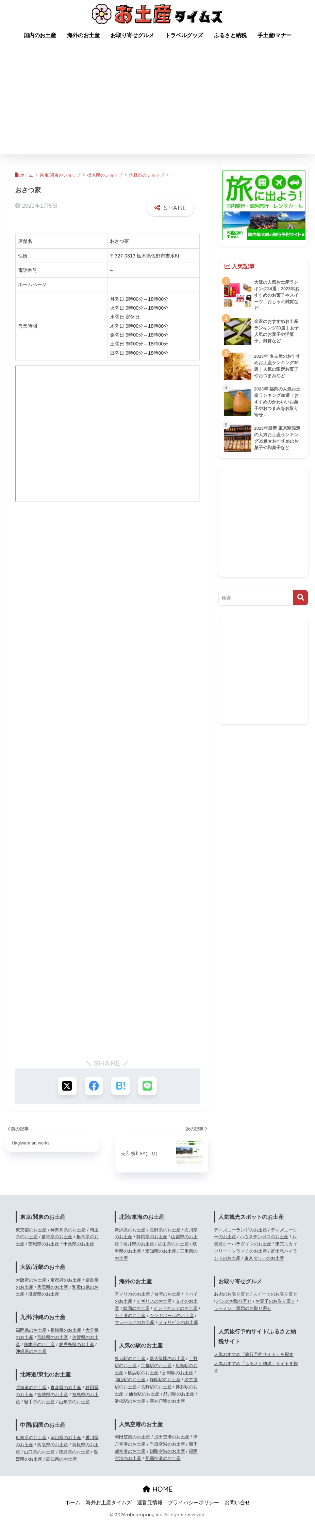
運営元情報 (150, 1502)
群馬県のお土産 (57, 1237)
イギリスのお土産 (154, 1301)
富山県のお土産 (173, 1243)
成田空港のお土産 (171, 1437)
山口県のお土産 (39, 1451)
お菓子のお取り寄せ (275, 1301)
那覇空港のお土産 (163, 1458)
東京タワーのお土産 (264, 1258)
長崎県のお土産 (65, 1330)
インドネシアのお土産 (175, 1308)
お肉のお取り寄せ (231, 1294)
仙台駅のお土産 (144, 1394)
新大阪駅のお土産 (167, 1358)
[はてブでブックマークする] (120, 1086)
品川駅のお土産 (178, 1394)
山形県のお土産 (74, 1401)
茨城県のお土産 (43, 1243)
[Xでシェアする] (66, 1086)
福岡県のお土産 (31, 1330)
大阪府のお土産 (31, 1280)
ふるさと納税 (230, 35)
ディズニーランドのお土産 (240, 1229)
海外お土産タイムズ (109, 1502)
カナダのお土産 (130, 1315)
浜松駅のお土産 (130, 1401)
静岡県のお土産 (151, 1237)
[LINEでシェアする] (147, 1086)
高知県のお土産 (61, 1459)
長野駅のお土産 (156, 1386)
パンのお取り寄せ (234, 1301)
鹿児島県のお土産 (76, 1344)
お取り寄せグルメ (132, 35)
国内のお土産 (39, 35)
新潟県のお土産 (130, 1229)
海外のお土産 (83, 35)
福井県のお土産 (138, 1243)
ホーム (72, 1502)
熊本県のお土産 (39, 1344)
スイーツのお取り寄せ (275, 1294)
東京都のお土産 (31, 1229)
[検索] (300, 597)
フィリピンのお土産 (178, 1322)
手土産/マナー (275, 35)
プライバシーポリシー (193, 1502)
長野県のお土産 (165, 1229)
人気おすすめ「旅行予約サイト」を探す (254, 1354)
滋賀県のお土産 (43, 1294)
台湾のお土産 (167, 1294)
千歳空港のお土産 (167, 1444)
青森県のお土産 (65, 1387)
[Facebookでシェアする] (93, 1086)
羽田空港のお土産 (132, 1437)
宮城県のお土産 (52, 1394)
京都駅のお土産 (156, 1365)
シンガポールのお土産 (172, 1315)
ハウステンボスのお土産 (264, 1237)
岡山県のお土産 (65, 1437)
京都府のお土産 (65, 1280)
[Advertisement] (157, 102)
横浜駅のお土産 (143, 1372)
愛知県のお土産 (160, 1251)
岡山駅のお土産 (130, 1380)
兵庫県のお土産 (52, 1287)
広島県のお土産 (31, 1437)
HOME (158, 1489)
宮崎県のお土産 (52, 1337)
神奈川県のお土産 (68, 1229)
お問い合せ (237, 1502)
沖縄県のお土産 (31, 1351)
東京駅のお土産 (130, 1358)
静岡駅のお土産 (165, 1380)
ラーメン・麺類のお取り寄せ (242, 1308)
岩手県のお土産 (39, 1401)
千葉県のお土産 (78, 1243)
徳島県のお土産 (74, 1451)
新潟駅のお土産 (177, 1372)
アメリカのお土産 (132, 1294)
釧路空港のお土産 (167, 1451)
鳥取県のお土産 (52, 1444)
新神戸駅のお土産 (167, 1401)
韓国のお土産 (136, 1308)
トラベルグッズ (184, 35)
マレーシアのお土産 (134, 1322)
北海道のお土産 (31, 1387)
